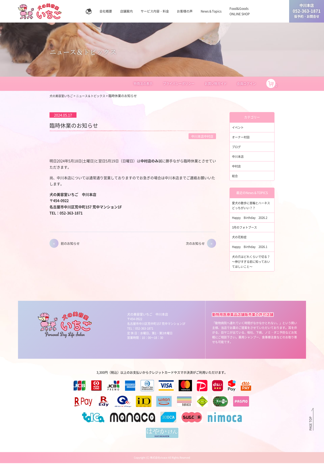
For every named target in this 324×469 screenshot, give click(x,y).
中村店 (236, 168)
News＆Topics (211, 11)
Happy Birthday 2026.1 (251, 251)
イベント (238, 127)
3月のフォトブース (245, 231)
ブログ (236, 147)
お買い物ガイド (216, 83)
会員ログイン (246, 83)
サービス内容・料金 (155, 11)
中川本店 (238, 157)
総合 (235, 178)
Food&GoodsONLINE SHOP (240, 11)
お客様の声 (185, 11)
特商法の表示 (143, 83)
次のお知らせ (195, 243)
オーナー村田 (241, 137)
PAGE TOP (310, 423)
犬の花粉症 (240, 241)
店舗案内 (126, 11)
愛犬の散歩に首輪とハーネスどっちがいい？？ (251, 208)
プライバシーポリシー (178, 83)
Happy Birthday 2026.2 (251, 220)
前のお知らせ (70, 243)
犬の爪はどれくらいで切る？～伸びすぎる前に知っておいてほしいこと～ (251, 266)
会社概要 (105, 11)
